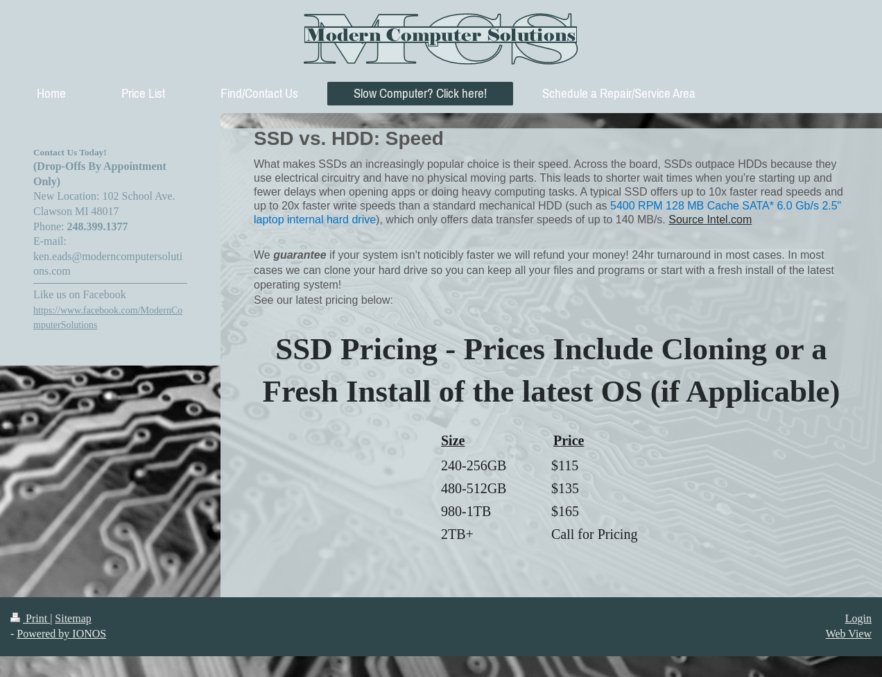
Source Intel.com (710, 219)
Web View (849, 634)
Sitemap (73, 618)
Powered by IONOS (61, 634)
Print (30, 618)
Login (858, 618)
